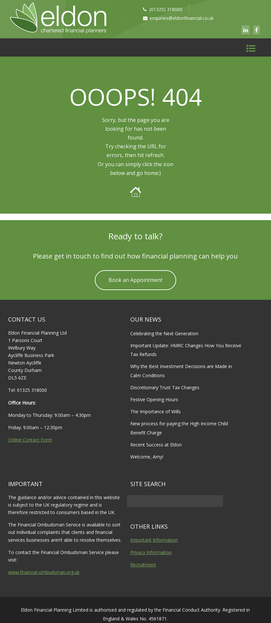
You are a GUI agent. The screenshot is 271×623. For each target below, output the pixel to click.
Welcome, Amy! (146, 457)
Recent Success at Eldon (156, 445)
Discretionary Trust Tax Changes (164, 387)
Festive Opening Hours (154, 399)
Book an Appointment (135, 280)
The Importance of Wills (155, 411)
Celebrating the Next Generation (164, 333)
